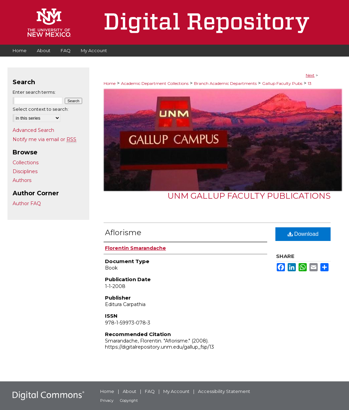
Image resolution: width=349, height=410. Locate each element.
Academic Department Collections (154, 83)
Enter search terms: (34, 92)
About (129, 391)
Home (110, 83)
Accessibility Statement (224, 391)
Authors (22, 180)
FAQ (150, 391)
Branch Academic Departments (225, 83)
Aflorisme (123, 232)
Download (303, 234)
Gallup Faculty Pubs (282, 83)
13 (310, 83)
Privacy (106, 400)
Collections (26, 163)
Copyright (129, 400)
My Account (176, 391)
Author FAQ (27, 203)
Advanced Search (33, 130)
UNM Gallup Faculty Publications (249, 196)
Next (310, 75)
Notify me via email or (44, 139)
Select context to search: (41, 109)
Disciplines (25, 171)
